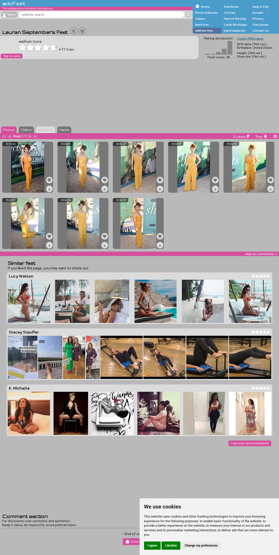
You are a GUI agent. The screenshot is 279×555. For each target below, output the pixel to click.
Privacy (258, 18)
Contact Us (260, 30)
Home (205, 6)
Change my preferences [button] (201, 545)
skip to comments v (261, 254)
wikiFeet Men (204, 30)
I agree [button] (152, 545)
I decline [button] (171, 545)
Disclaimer (260, 24)
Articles (229, 12)
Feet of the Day (235, 18)
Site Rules (231, 6)
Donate (257, 12)
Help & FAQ (260, 6)
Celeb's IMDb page (250, 38)
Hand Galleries (234, 30)
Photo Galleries (206, 12)
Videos (200, 18)
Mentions (202, 24)
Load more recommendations (250, 443)
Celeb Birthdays (235, 24)
